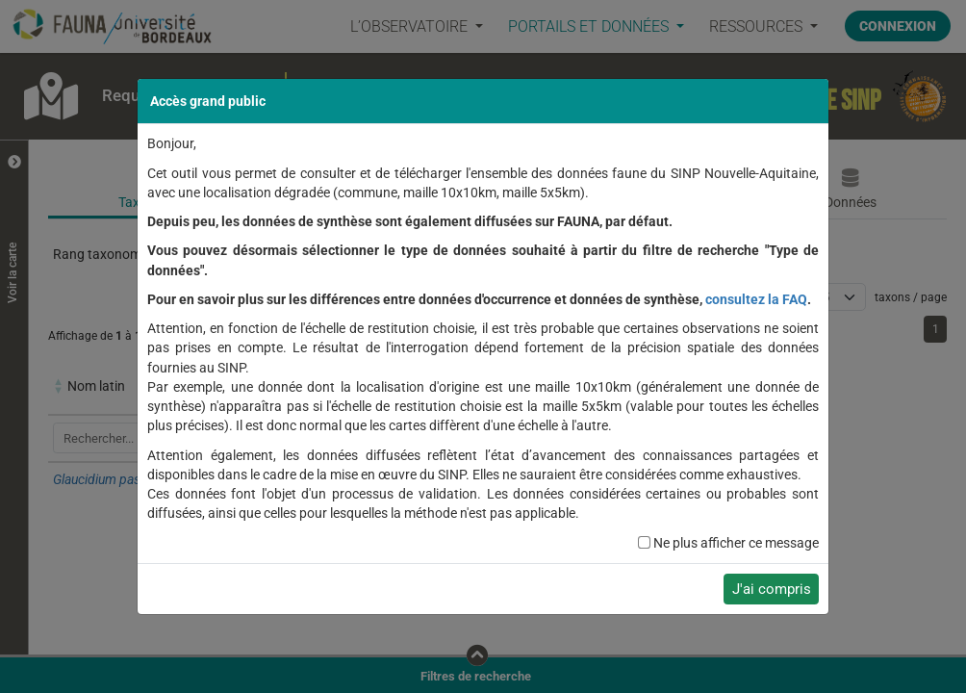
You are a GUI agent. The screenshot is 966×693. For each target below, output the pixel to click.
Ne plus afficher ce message (736, 543)
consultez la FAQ (756, 299)
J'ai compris (771, 589)
